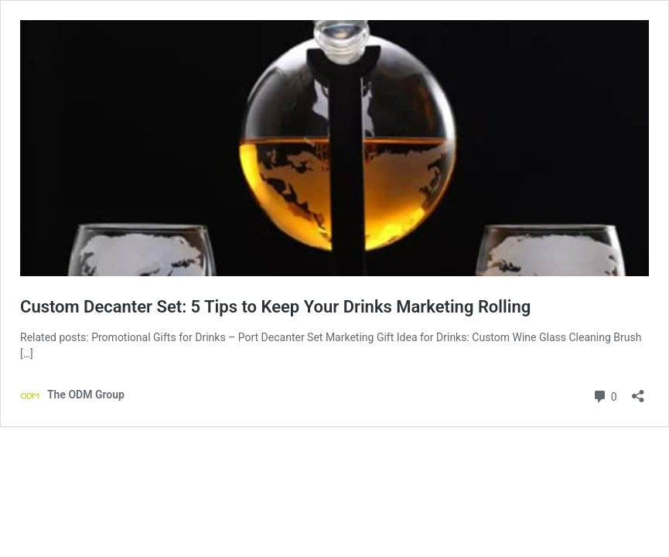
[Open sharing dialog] (638, 391)
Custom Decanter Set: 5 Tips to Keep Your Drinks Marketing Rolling (275, 306)
